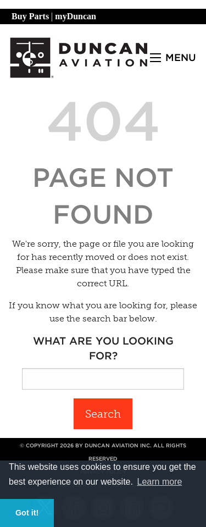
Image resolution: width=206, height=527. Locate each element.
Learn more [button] (159, 481)
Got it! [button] (26, 512)
